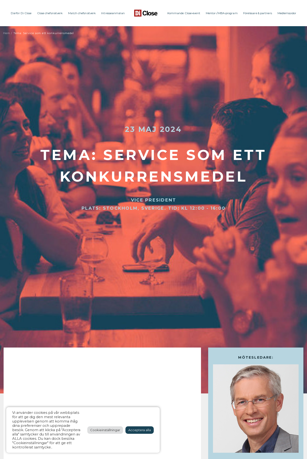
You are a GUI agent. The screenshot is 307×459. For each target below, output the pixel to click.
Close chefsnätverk (50, 13)
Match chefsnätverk (82, 13)
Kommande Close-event (183, 13)
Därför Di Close (21, 13)
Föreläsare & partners (257, 13)
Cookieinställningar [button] (105, 430)
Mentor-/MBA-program (222, 13)
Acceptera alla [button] (139, 430)
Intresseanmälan (113, 13)
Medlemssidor (286, 13)
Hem (6, 33)
